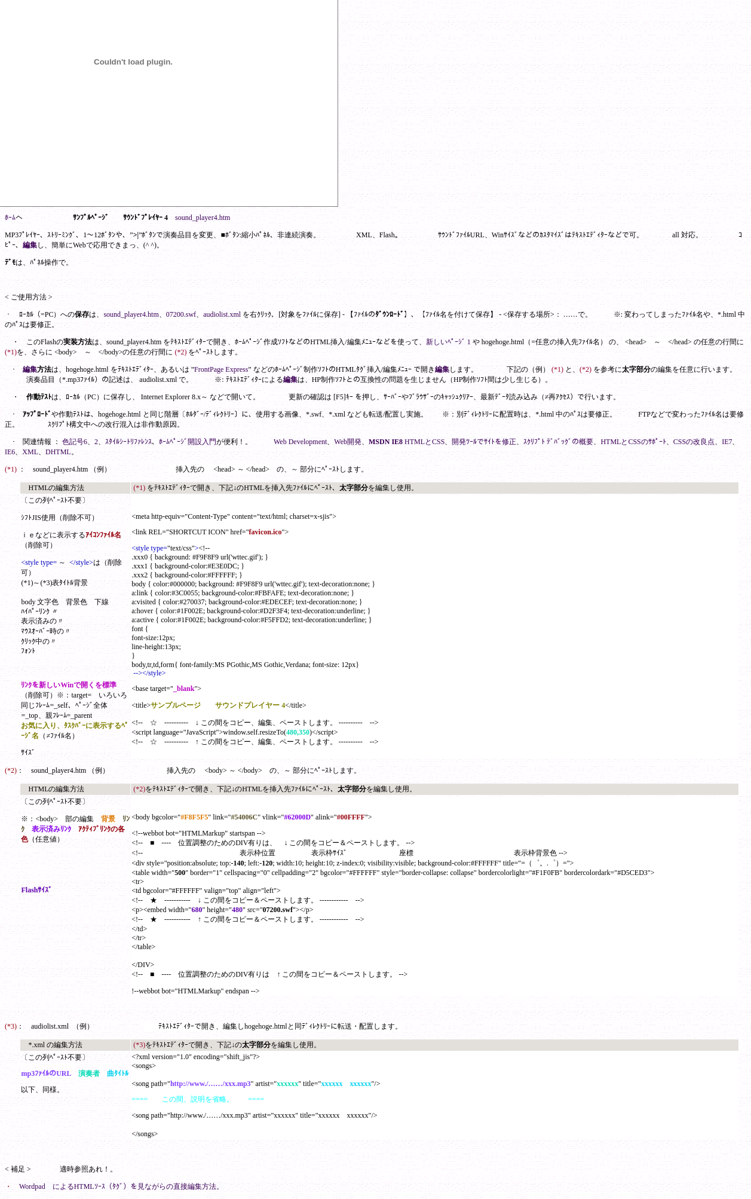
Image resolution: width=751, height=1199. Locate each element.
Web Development (300, 442)
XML (30, 452)
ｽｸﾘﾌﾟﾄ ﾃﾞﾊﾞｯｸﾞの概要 (558, 442)
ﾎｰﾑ (10, 217)
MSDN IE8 (386, 442)
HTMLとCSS (424, 442)
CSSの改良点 (694, 442)
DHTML (58, 452)
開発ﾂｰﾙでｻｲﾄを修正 (484, 442)
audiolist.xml (222, 314)
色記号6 (74, 442)
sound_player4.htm (202, 217)
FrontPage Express (221, 369)
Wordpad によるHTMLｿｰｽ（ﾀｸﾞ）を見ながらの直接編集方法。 (121, 1186)
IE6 (10, 452)
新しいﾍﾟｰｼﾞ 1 (448, 342)
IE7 (727, 442)
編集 (30, 245)
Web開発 (347, 442)
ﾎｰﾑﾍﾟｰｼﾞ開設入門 (187, 442)
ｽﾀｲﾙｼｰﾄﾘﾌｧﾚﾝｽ (128, 442)
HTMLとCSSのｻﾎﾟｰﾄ (633, 442)
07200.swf (181, 314)
